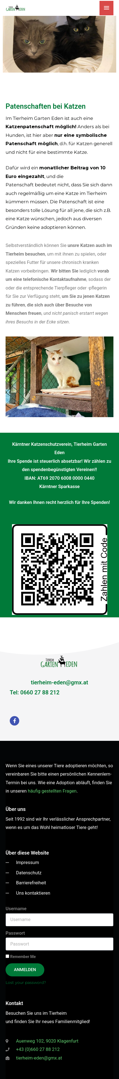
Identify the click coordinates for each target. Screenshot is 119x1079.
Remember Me (21, 956)
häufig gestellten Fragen (52, 791)
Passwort (15, 933)
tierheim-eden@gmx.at (59, 682)
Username (16, 908)
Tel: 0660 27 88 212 (34, 692)
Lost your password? (26, 982)
